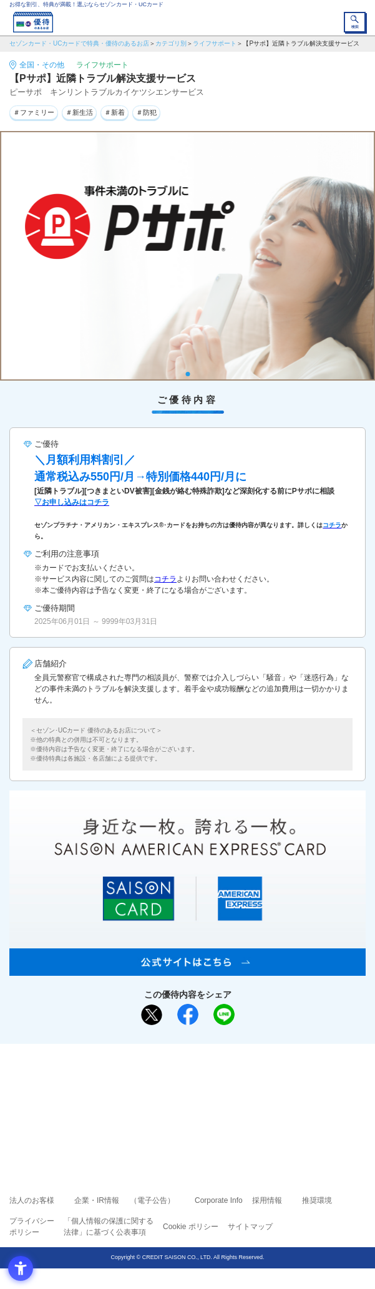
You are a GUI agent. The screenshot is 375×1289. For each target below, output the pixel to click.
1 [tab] (187, 374)
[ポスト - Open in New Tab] (151, 1015)
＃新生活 (79, 112)
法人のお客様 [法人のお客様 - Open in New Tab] (31, 1200)
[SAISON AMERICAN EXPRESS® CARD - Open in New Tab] (187, 969)
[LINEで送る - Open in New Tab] (224, 1014)
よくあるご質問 (235, 1081)
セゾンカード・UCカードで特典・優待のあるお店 (79, 43)
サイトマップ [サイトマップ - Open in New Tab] (250, 1226)
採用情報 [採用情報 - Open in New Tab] (267, 1200)
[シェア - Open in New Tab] (187, 1014)
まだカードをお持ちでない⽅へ (182, 1058)
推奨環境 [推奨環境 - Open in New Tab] (317, 1200)
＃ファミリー (33, 112)
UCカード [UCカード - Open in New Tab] (221, 1098)
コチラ (165, 579)
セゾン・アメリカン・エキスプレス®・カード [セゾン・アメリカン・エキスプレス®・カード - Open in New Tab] (182, 1114)
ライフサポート (214, 43)
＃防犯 (146, 112)
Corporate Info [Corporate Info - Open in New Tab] (219, 1200)
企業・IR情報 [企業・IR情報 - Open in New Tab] (96, 1200)
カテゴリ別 (171, 43)
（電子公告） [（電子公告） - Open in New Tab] (152, 1200)
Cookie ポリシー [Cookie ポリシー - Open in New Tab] (190, 1226)
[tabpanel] (187, 256)
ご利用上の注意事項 (137, 1081)
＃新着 (114, 112)
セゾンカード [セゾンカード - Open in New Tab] (150, 1098)
